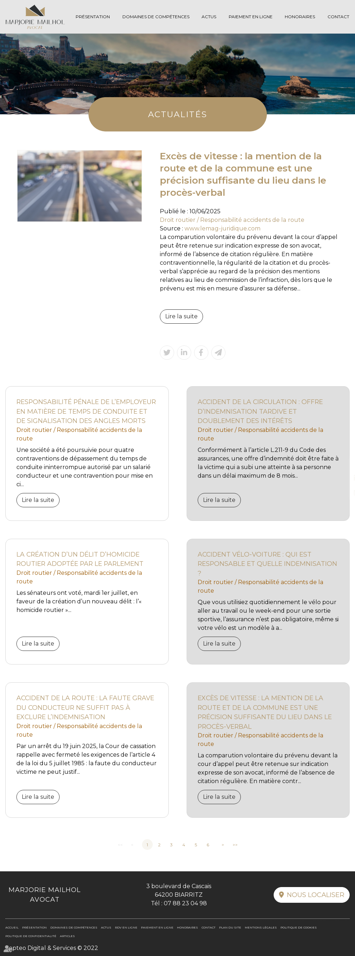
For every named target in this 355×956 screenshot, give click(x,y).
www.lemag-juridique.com (222, 228)
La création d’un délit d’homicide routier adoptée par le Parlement (79, 559)
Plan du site (230, 927)
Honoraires (300, 16)
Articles (67, 936)
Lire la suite (181, 316)
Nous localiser (315, 895)
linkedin (340, 478)
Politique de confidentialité (30, 936)
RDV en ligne (340, 492)
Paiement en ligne (251, 16)
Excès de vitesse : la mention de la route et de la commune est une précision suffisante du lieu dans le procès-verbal (265, 712)
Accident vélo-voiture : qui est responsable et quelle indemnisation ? (267, 564)
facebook (340, 463)
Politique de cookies (298, 927)
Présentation (93, 16)
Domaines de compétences (155, 16)
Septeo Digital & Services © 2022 (51, 948)
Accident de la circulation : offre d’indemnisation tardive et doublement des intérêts (260, 411)
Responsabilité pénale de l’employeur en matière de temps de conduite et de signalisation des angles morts (86, 411)
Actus (209, 16)
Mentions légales (261, 927)
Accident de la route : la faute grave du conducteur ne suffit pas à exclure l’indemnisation (85, 707)
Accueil (12, 927)
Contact (338, 16)
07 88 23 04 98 (185, 903)
